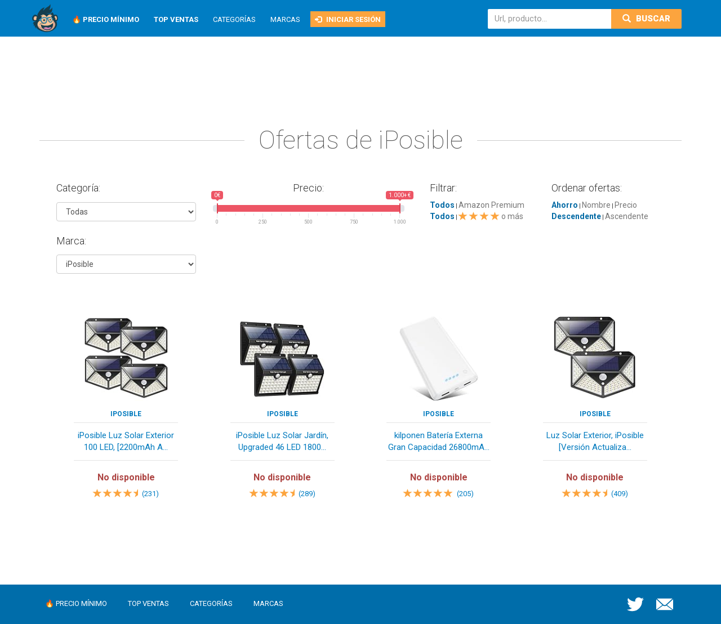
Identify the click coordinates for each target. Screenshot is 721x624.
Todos (442, 205)
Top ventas (148, 603)
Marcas (285, 19)
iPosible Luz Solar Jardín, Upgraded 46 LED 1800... (282, 441)
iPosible (125, 414)
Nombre (596, 205)
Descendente (576, 216)
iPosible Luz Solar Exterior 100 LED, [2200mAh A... (126, 441)
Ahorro (564, 205)
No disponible (126, 477)
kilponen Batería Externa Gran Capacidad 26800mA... (438, 441)
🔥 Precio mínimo (76, 603)
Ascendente (626, 216)
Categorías (234, 19)
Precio (626, 205)
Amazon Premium (491, 205)
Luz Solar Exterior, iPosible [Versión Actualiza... (595, 441)
